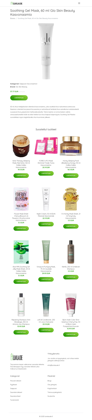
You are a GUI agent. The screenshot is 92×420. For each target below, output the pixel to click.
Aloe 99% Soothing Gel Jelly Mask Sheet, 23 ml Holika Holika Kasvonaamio (21, 270)
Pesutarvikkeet (15, 381)
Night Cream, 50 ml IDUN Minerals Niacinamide (46, 215)
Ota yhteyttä (52, 385)
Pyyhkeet (13, 385)
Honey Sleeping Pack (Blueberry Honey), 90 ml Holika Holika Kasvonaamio (70, 164)
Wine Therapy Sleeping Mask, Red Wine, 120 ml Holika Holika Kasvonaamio (21, 164)
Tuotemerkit (14, 400)
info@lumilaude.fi (54, 365)
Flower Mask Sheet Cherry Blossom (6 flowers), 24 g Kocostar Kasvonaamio (21, 217)
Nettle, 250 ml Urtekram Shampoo (71, 268)
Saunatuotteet (15, 396)
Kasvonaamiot (32, 84)
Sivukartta (51, 396)
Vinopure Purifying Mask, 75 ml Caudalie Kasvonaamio (46, 269)
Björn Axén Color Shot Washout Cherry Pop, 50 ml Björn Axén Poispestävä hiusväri (71, 323)
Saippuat (23, 84)
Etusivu (12, 18)
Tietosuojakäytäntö (55, 392)
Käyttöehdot (52, 388)
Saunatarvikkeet (16, 392)
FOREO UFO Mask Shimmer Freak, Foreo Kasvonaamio (46, 163)
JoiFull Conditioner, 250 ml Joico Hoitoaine (46, 321)
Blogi (49, 381)
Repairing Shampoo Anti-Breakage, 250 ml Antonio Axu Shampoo (21, 322)
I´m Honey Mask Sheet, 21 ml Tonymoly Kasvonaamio (70, 216)
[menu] (79, 3)
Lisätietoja (19, 98)
